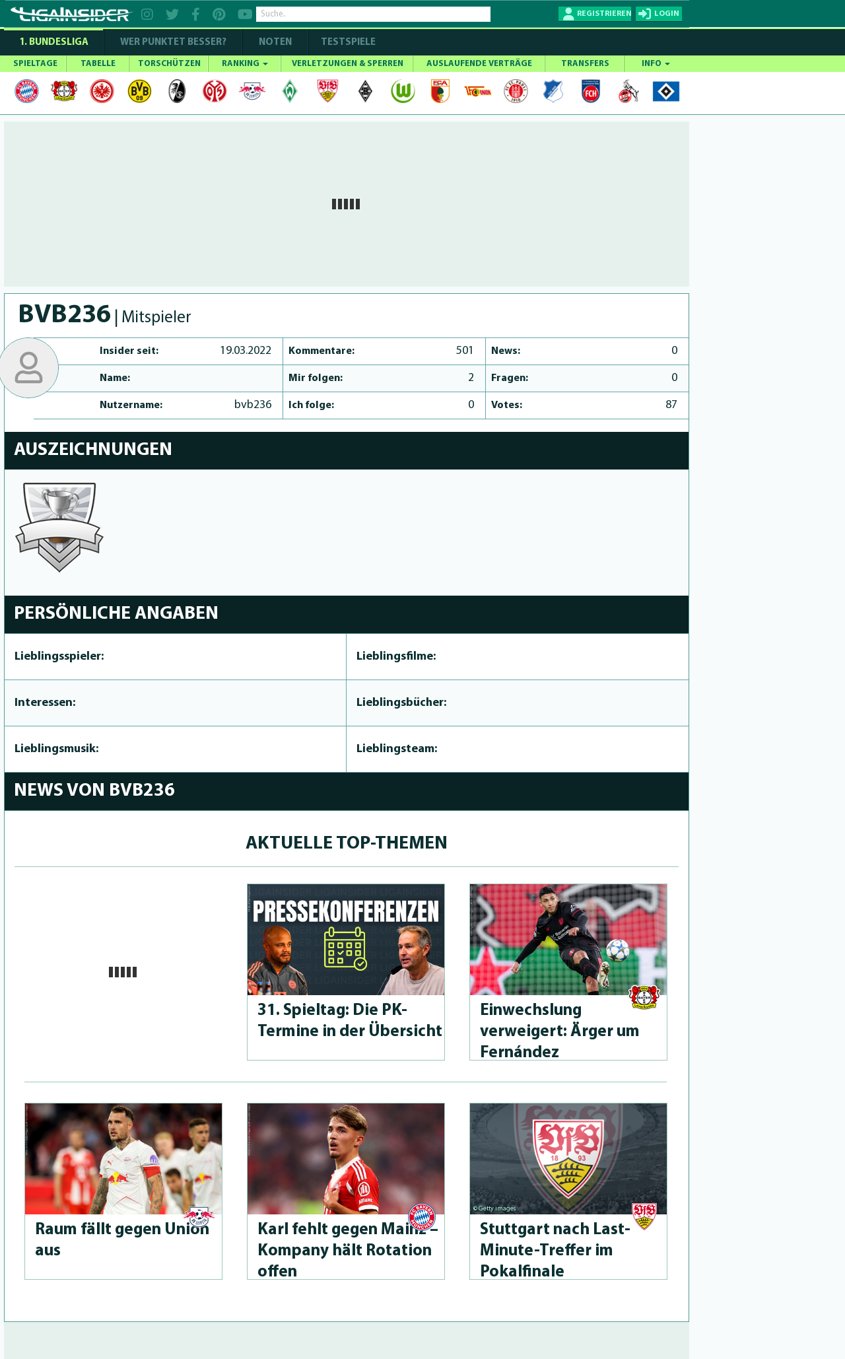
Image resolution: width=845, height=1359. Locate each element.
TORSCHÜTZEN (169, 63)
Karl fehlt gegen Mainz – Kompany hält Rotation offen (347, 1251)
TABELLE (98, 63)
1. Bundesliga (53, 43)
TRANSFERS (585, 63)
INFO (656, 63)
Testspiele (347, 43)
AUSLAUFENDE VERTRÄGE (479, 63)
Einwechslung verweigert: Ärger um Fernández (560, 1031)
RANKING (245, 63)
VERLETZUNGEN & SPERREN (347, 63)
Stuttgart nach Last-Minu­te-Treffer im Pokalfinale (555, 1251)
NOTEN (275, 43)
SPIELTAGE (35, 63)
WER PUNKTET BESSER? (173, 43)
